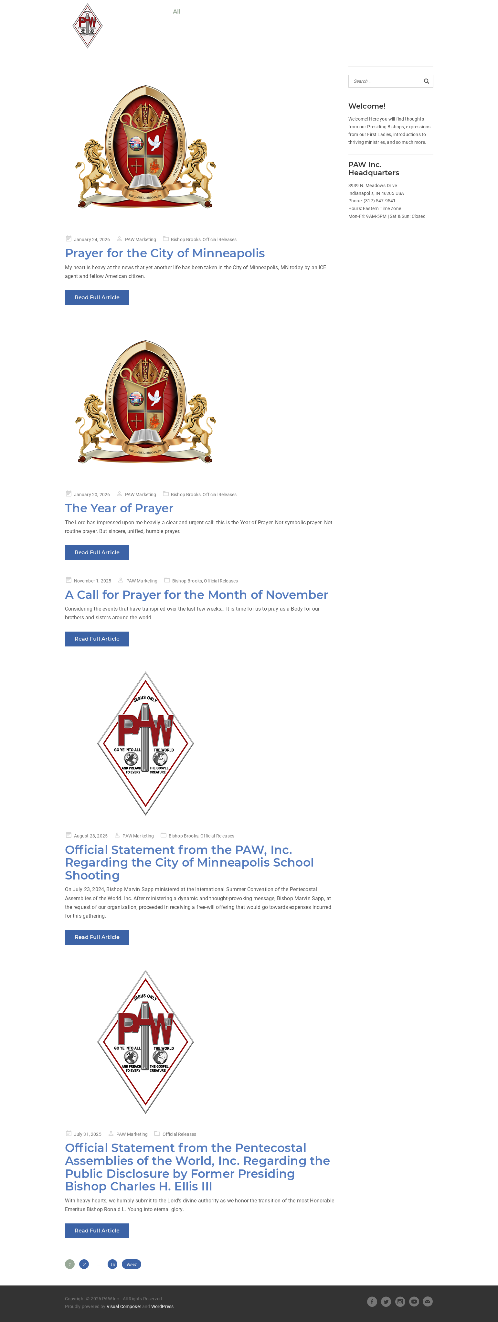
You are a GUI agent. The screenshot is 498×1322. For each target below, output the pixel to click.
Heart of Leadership (279, 11)
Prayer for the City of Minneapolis (165, 253)
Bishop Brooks (186, 239)
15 (113, 1263)
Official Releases (215, 11)
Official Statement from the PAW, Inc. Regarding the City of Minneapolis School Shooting (189, 862)
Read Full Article (97, 297)
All (176, 11)
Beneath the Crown (349, 11)
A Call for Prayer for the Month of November (197, 595)
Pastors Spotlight (199, 23)
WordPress (162, 1306)
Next (131, 1264)
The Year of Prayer (119, 508)
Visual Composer (124, 1306)
